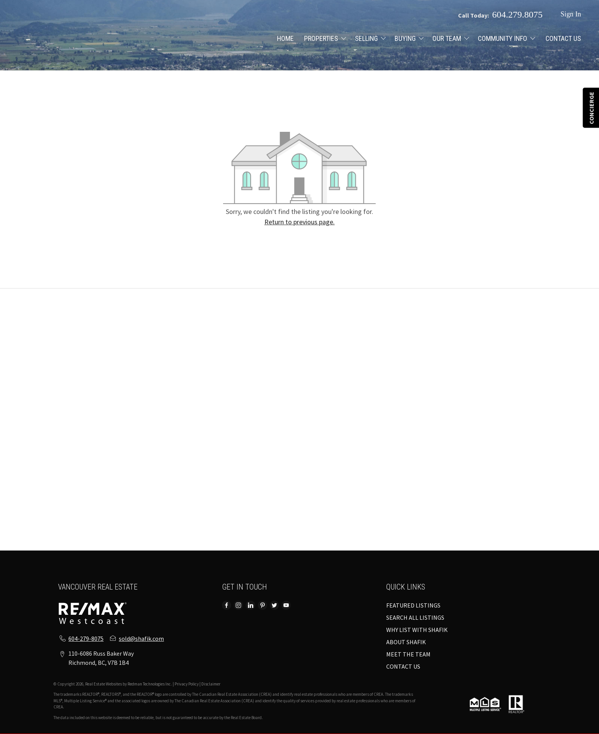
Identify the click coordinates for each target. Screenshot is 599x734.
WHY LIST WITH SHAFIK (417, 630)
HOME (285, 38)
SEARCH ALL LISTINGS (415, 617)
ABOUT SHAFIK (406, 642)
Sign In (570, 14)
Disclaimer (210, 684)
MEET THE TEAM (408, 654)
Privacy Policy (187, 684)
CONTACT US (563, 38)
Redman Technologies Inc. (150, 684)
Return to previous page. (299, 221)
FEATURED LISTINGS (413, 605)
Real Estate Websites (104, 684)
